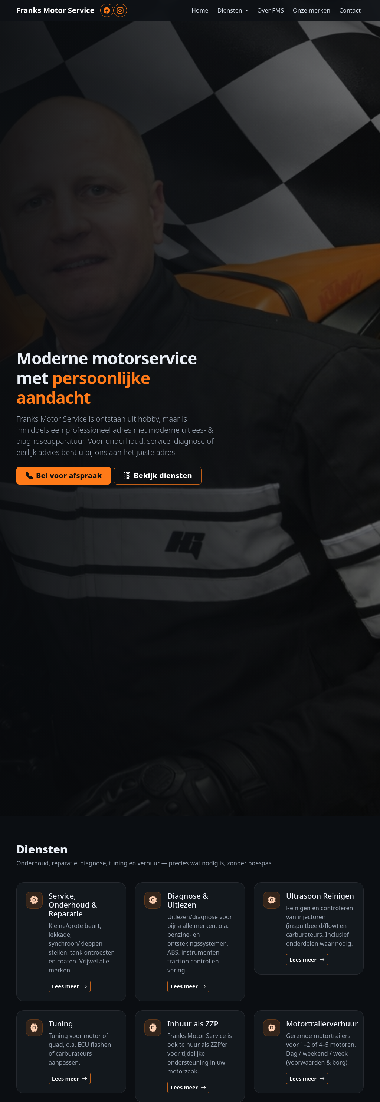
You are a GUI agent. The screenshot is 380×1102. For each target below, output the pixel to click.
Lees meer (69, 986)
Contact (350, 10)
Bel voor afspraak (64, 475)
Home (200, 10)
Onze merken (311, 10)
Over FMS (270, 10)
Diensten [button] (230, 10)
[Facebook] (107, 10)
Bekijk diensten (157, 475)
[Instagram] (120, 10)
